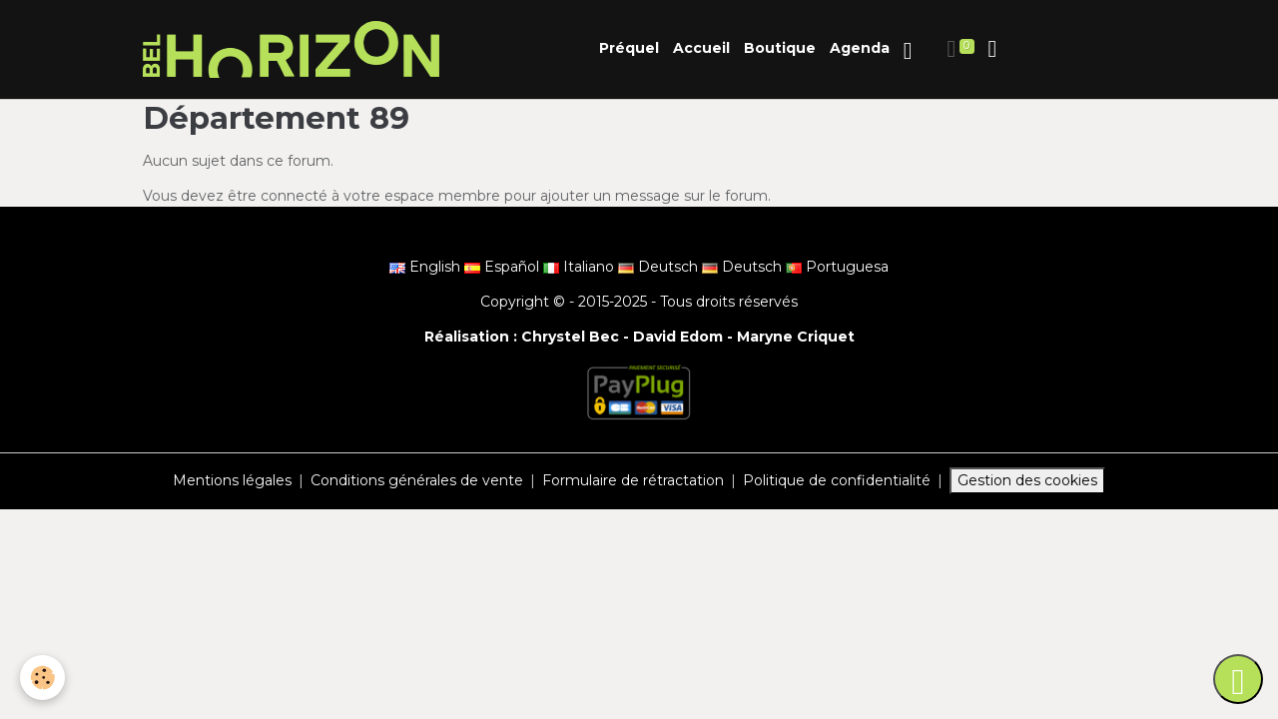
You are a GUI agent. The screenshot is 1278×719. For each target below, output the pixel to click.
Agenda (860, 48)
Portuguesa (837, 267)
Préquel (629, 48)
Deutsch (660, 267)
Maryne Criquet (796, 337)
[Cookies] (42, 677)
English (426, 267)
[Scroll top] (1238, 679)
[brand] (294, 49)
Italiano (580, 267)
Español (503, 267)
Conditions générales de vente (417, 480)
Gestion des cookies (1027, 480)
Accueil (701, 48)
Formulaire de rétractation (633, 480)
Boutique (780, 48)
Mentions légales (232, 480)
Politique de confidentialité (837, 480)
